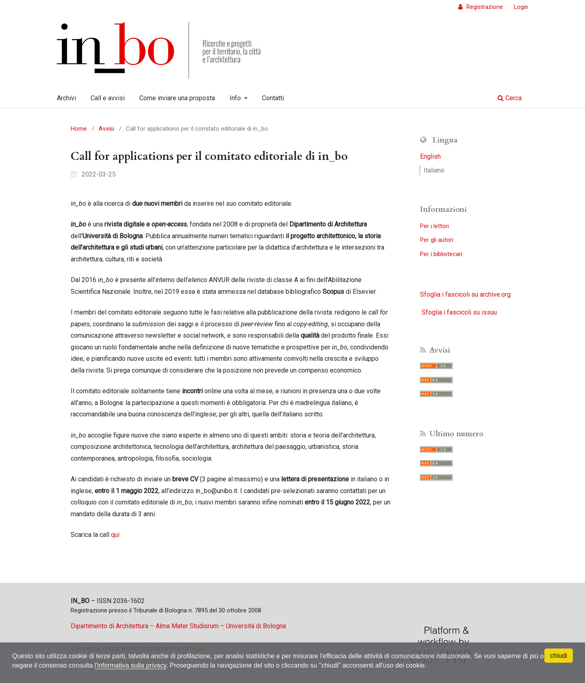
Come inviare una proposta (177, 98)
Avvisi (106, 128)
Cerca (510, 98)
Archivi (66, 98)
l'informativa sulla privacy (130, 665)
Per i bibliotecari (441, 254)
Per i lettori (434, 226)
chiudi (558, 655)
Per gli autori (436, 239)
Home (79, 128)
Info (236, 98)
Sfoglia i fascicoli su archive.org (465, 294)
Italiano (434, 170)
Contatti (273, 98)
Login (521, 7)
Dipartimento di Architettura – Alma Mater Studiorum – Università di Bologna (178, 626)
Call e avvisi (108, 98)
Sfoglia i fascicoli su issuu (459, 312)
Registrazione (484, 7)
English (430, 156)
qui (115, 535)
